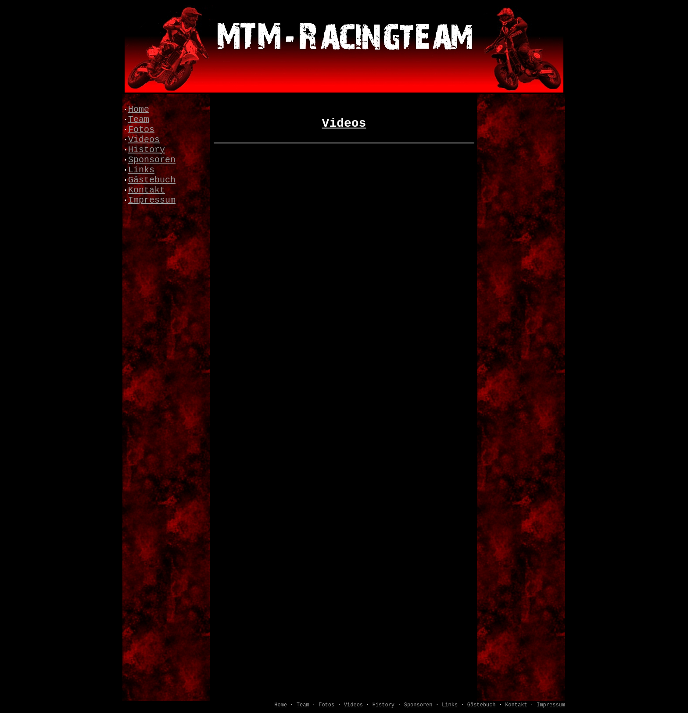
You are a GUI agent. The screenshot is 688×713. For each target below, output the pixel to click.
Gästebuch (152, 180)
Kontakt (146, 190)
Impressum (152, 200)
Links (141, 170)
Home (138, 109)
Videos (144, 140)
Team (138, 119)
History (146, 150)
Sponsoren (152, 160)
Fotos (141, 130)
